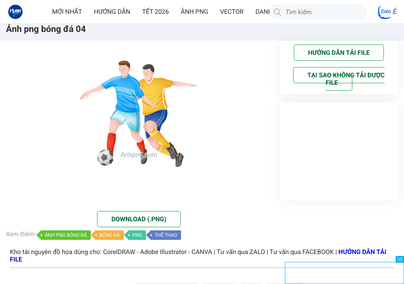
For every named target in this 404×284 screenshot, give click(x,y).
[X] (399, 259)
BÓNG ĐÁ (109, 235)
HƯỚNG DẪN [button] (112, 11)
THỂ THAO (166, 235)
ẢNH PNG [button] (194, 11)
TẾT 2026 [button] (155, 11)
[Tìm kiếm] (277, 12)
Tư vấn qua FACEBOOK (301, 252)
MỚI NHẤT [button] (67, 11)
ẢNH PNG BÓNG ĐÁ (66, 235)
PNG (137, 235)
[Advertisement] (344, 272)
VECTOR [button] (232, 11)
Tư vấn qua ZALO (241, 252)
